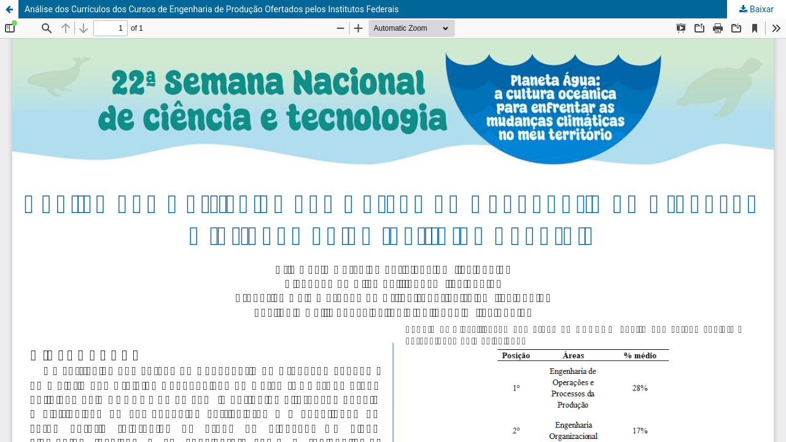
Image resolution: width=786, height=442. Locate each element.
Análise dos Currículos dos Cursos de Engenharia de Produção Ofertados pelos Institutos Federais (212, 9)
